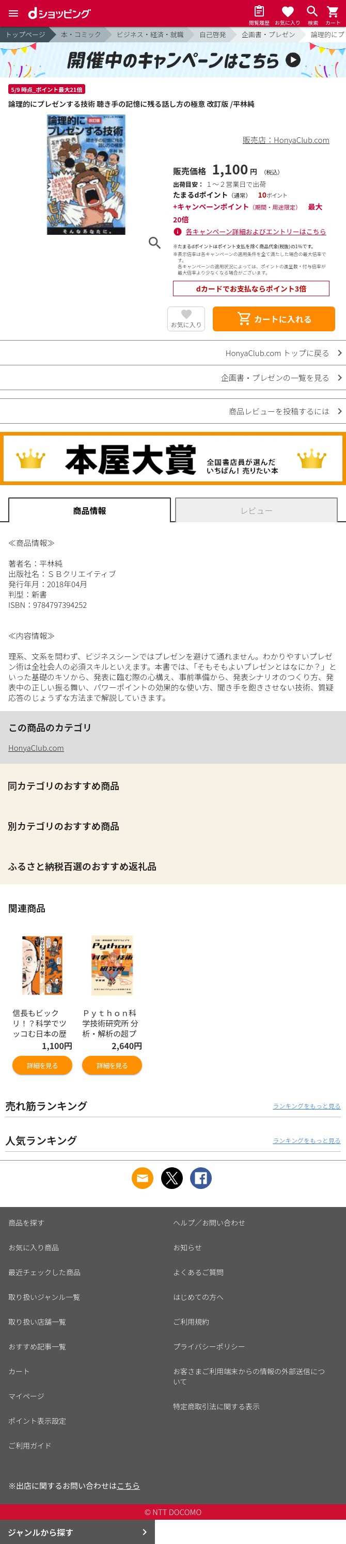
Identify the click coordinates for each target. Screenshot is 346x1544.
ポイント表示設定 (37, 1421)
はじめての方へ (198, 1297)
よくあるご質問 (198, 1272)
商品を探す (26, 1222)
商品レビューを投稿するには (279, 411)
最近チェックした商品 (44, 1272)
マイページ (26, 1396)
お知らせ (187, 1247)
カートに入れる (274, 319)
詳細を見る (42, 1065)
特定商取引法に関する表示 (216, 1406)
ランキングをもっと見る (307, 1105)
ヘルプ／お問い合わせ (209, 1222)
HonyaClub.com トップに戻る (277, 353)
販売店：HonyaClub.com (286, 139)
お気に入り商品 (33, 1247)
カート (19, 1371)
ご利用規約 (191, 1321)
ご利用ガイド (30, 1445)
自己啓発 (212, 34)
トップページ (25, 34)
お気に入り (186, 324)
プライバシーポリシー (209, 1346)
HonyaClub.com (36, 747)
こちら (128, 1485)
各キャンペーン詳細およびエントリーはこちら (256, 231)
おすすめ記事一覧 (37, 1346)
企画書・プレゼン (268, 34)
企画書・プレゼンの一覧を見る (275, 377)
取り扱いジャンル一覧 (44, 1297)
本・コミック (81, 34)
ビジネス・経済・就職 (150, 34)
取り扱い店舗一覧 (37, 1321)
